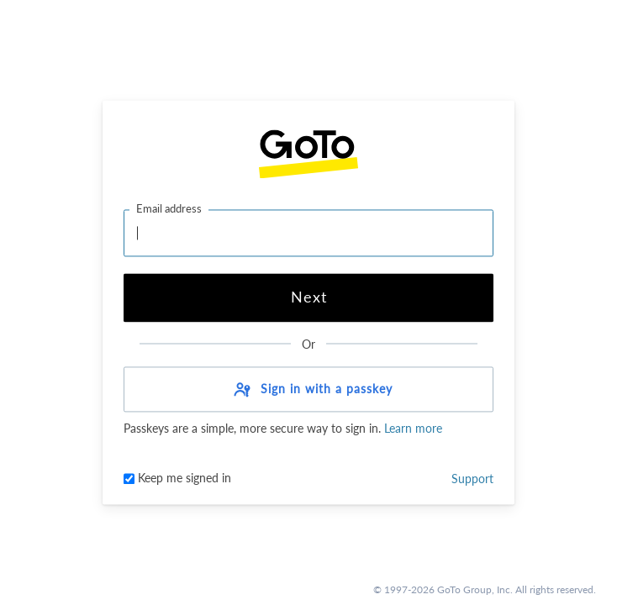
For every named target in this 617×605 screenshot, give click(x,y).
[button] (308, 390)
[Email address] (308, 232)
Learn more (411, 429)
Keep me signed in (177, 478)
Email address (169, 208)
